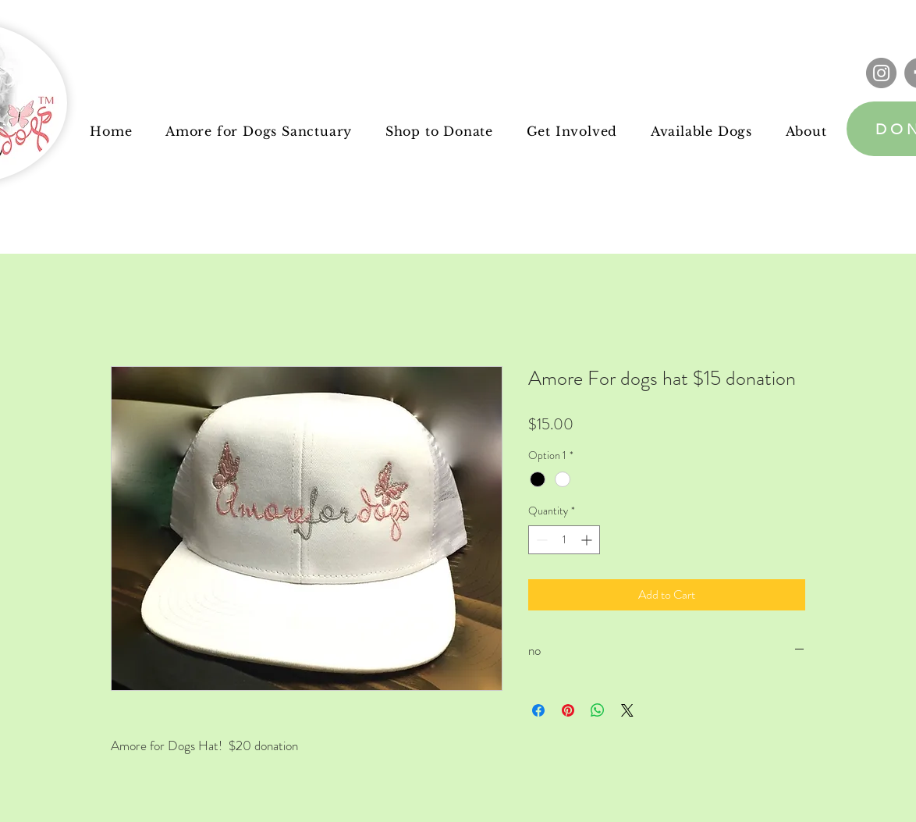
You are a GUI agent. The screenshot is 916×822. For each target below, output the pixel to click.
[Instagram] (881, 73)
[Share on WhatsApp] (597, 710)
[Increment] (588, 539)
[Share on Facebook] (538, 710)
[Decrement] (540, 539)
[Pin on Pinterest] (568, 710)
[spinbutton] (564, 539)
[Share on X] (627, 710)
